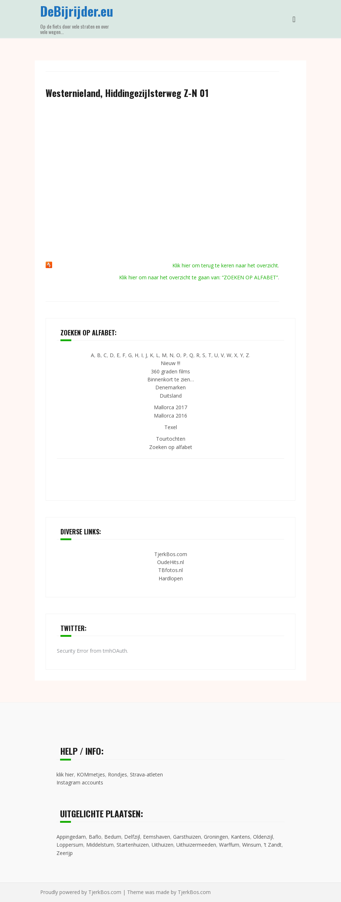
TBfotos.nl (170, 570)
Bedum (112, 836)
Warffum (229, 844)
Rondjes (117, 774)
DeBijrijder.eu (76, 10)
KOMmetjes (91, 774)
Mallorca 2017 (170, 407)
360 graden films (170, 371)
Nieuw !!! (170, 363)
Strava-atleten (146, 774)
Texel (170, 427)
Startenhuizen (133, 844)
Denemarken (170, 387)
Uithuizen (162, 844)
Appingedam (71, 836)
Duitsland (171, 395)
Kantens (240, 836)
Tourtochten (170, 438)
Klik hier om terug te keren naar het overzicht (225, 265)
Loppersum (69, 844)
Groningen (216, 836)
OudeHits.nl (170, 562)
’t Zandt (273, 844)
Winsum (251, 844)
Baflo (95, 836)
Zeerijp (64, 853)
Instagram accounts (79, 782)
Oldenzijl (263, 836)
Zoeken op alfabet (170, 447)
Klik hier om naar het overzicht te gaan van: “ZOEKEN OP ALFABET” (198, 277)
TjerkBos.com (170, 554)
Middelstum (100, 844)
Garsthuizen (187, 836)
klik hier (65, 774)
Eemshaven (156, 836)
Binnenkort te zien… (170, 379)
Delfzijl (132, 836)
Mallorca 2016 (170, 415)
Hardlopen (171, 578)
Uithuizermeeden (196, 844)
